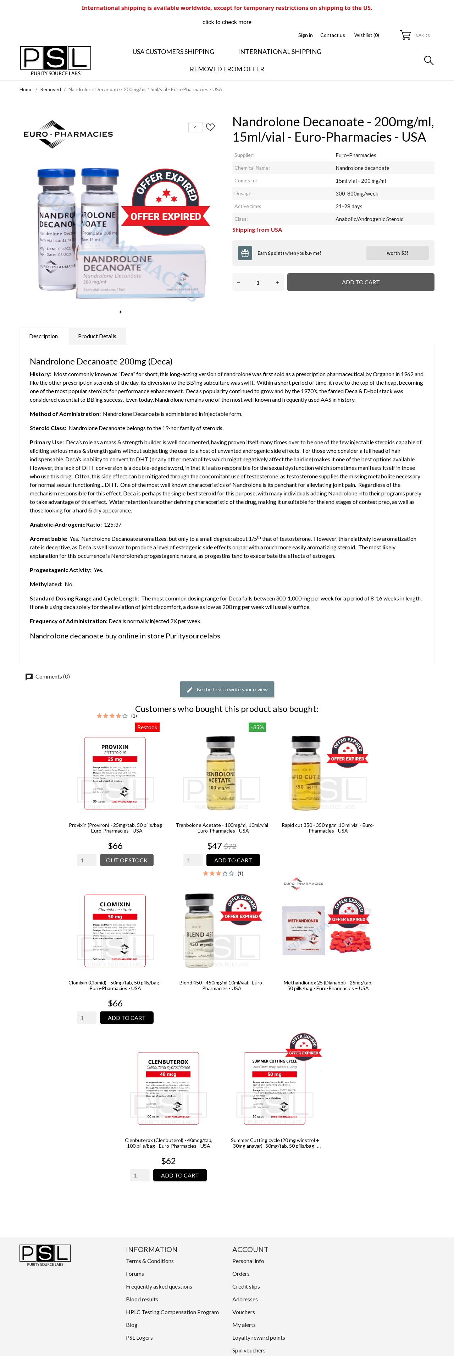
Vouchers (243, 1311)
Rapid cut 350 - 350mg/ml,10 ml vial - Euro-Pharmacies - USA (328, 828)
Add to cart (361, 282)
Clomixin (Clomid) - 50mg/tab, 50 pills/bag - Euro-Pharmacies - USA (115, 985)
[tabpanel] (121, 217)
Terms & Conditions (150, 1260)
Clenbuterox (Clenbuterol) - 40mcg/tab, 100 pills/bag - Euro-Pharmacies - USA (168, 1143)
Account (250, 1249)
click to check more (227, 22)
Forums (135, 1273)
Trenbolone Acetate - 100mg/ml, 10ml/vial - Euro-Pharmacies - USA (222, 828)
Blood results (142, 1299)
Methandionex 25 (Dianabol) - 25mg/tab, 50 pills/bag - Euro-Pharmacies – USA (328, 985)
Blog (132, 1324)
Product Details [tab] (97, 336)
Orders (241, 1273)
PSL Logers (139, 1337)
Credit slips (246, 1286)
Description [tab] (43, 336)
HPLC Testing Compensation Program (172, 1311)
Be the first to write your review (227, 689)
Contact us (332, 35)
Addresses (245, 1299)
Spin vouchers (249, 1350)
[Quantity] (258, 282)
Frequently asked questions (159, 1286)
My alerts (244, 1324)
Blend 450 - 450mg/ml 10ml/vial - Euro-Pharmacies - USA (221, 985)
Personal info (248, 1260)
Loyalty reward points (258, 1337)
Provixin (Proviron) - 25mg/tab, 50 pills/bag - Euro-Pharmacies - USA (115, 828)
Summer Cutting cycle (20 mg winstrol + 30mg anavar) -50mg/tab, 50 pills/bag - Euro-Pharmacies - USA (275, 1143)
